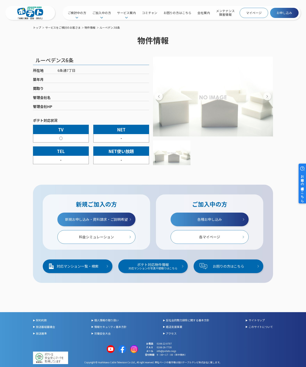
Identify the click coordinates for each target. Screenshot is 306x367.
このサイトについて (261, 327)
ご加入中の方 (101, 13)
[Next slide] (267, 96)
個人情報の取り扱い (106, 320)
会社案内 (203, 13)
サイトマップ (257, 320)
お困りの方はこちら (177, 13)
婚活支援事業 (174, 327)
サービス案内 (126, 13)
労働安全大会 (102, 333)
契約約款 (41, 320)
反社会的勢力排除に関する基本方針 (187, 320)
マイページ (254, 13)
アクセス (171, 333)
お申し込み (284, 13)
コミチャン (149, 13)
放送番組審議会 (45, 327)
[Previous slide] (159, 96)
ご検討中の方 (77, 13)
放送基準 (41, 333)
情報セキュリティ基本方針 (110, 327)
